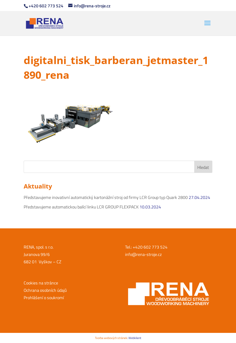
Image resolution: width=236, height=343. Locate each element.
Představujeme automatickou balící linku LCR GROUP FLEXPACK (81, 207)
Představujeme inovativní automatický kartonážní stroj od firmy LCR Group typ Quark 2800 (106, 197)
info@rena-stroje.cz (143, 254)
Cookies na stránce (41, 283)
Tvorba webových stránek (111, 338)
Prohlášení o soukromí (44, 297)
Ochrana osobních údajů (45, 290)
